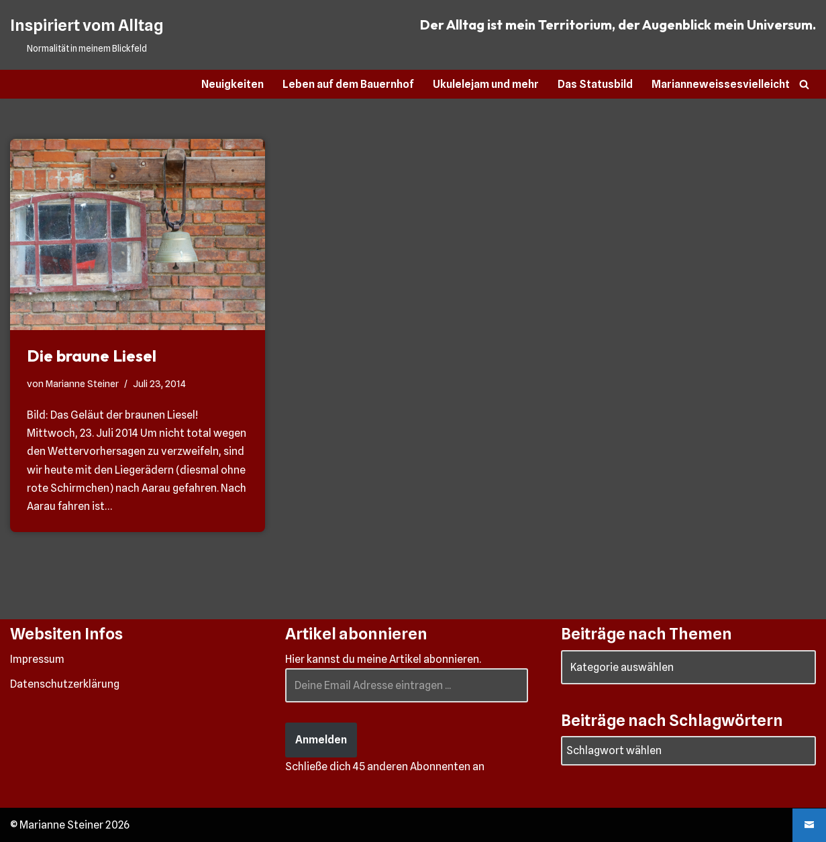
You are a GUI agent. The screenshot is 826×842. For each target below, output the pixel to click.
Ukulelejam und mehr (486, 84)
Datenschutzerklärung (64, 684)
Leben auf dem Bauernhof (348, 84)
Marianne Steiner (82, 383)
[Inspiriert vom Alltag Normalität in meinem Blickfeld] (86, 35)
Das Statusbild (595, 84)
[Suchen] (804, 84)
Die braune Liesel (91, 356)
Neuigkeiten (232, 84)
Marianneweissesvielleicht (721, 84)
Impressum (37, 659)
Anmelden (321, 739)
